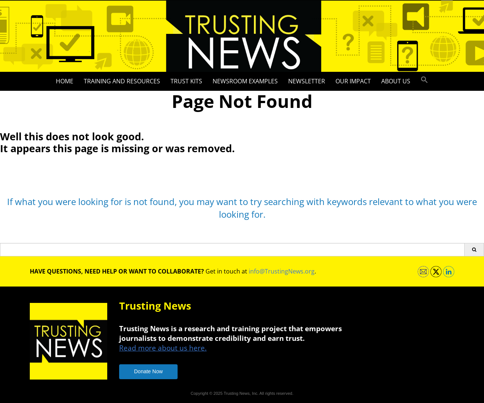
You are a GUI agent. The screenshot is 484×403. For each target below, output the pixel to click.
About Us (395, 81)
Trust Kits (186, 81)
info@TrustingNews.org (282, 271)
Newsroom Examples (245, 81)
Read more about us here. (163, 348)
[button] (424, 80)
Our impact (353, 81)
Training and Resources (122, 81)
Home (64, 81)
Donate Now (148, 371)
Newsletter (306, 81)
